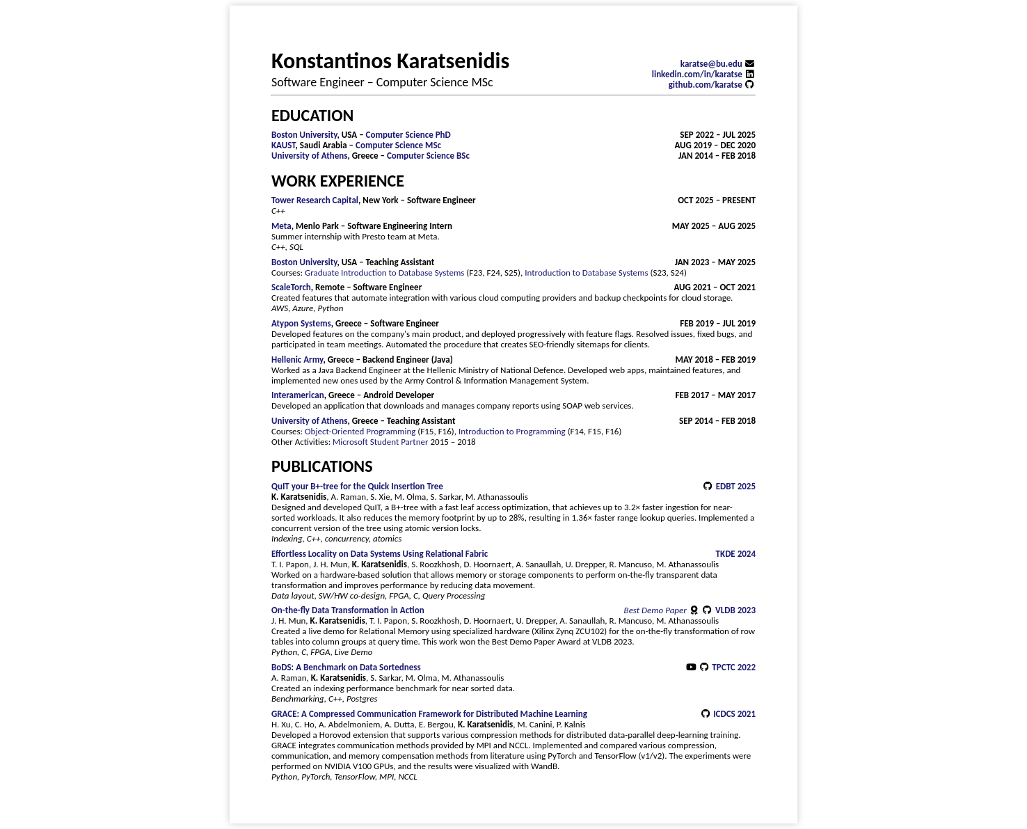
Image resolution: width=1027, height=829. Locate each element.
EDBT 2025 (736, 486)
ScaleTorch (291, 287)
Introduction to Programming (512, 431)
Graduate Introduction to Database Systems (384, 272)
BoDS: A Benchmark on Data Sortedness (346, 667)
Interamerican (297, 395)
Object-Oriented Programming (360, 431)
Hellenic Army (297, 359)
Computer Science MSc (398, 145)
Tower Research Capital (314, 200)
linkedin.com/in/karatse (704, 74)
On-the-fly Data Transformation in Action (347, 610)
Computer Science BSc (428, 155)
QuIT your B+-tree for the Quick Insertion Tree (357, 486)
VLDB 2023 (735, 610)
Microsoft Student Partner (381, 441)
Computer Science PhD (408, 134)
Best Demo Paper (663, 610)
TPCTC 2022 (734, 667)
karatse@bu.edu (718, 63)
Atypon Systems (301, 323)
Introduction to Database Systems (586, 272)
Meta (281, 226)
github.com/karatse (712, 84)
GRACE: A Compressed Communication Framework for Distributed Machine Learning (429, 714)
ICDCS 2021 (734, 714)
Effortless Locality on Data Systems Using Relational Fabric (379, 553)
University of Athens (309, 155)
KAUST (283, 145)
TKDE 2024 (736, 553)
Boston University (304, 134)
